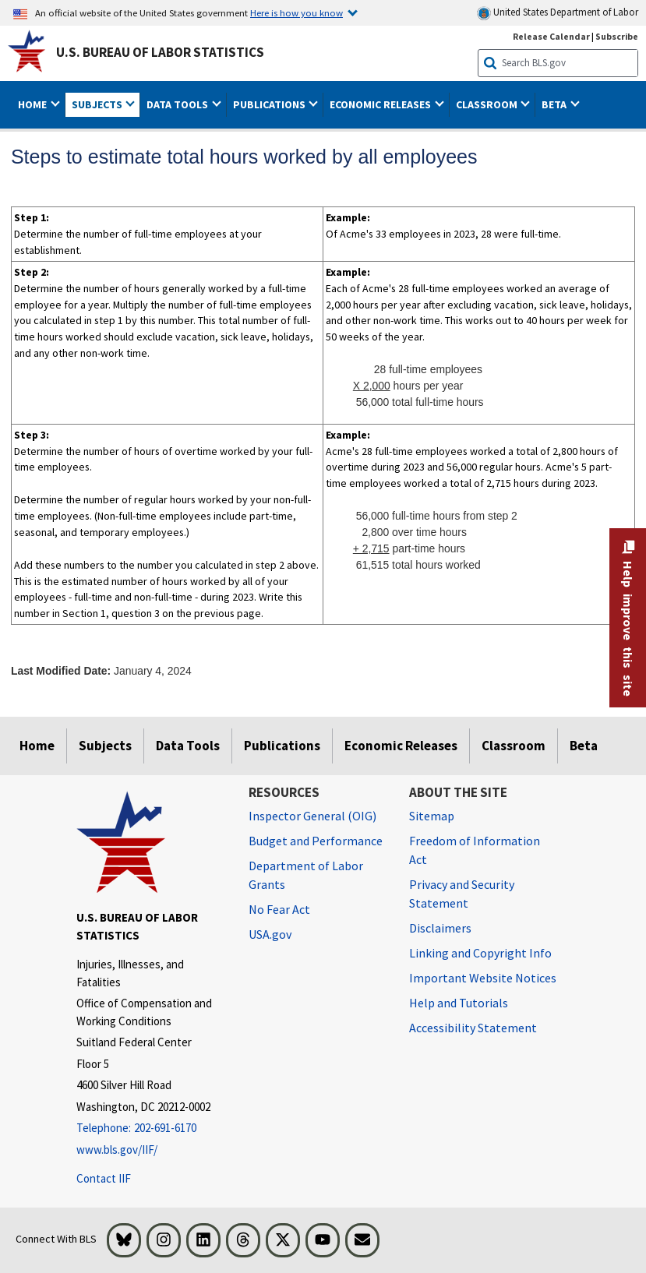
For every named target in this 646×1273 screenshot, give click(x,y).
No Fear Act (279, 909)
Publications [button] (270, 104)
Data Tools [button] (178, 104)
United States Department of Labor (557, 12)
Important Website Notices (482, 978)
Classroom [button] (488, 104)
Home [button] (33, 104)
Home (37, 745)
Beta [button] (555, 104)
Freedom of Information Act (474, 850)
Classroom (513, 745)
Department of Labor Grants (306, 875)
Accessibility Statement (473, 1027)
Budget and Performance (316, 840)
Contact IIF (103, 1178)
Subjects (105, 745)
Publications (282, 745)
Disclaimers (440, 928)
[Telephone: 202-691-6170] (150, 1128)
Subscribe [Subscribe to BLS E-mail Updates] (616, 36)
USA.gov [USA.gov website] (270, 934)
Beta (584, 745)
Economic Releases (400, 745)
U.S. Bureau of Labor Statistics (160, 52)
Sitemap (431, 815)
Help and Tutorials (458, 1002)
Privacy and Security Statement (461, 893)
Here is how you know (296, 12)
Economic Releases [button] (381, 104)
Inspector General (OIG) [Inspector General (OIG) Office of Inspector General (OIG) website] (312, 815)
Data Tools (188, 745)
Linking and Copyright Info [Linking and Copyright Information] (480, 953)
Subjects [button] (98, 104)
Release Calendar (551, 36)
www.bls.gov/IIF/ (116, 1149)
